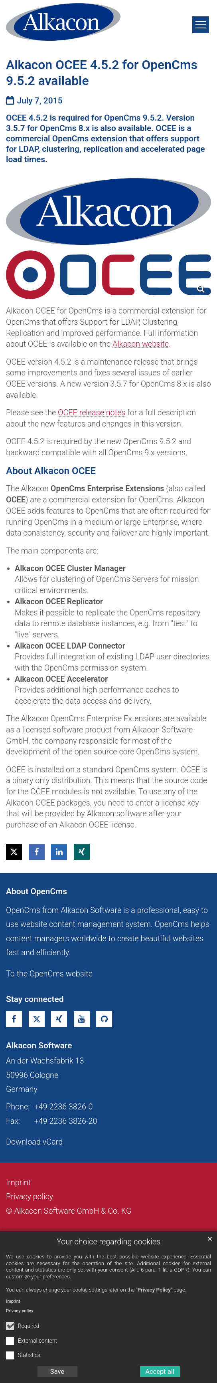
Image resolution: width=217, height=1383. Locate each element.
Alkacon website (140, 344)
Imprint (13, 1301)
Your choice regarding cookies (108, 1241)
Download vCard (34, 1142)
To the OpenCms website (49, 973)
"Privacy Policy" (154, 1290)
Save (57, 1371)
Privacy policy (19, 1311)
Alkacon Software (39, 1045)
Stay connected (35, 999)
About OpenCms (36, 891)
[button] (14, 852)
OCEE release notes (91, 412)
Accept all (159, 1371)
